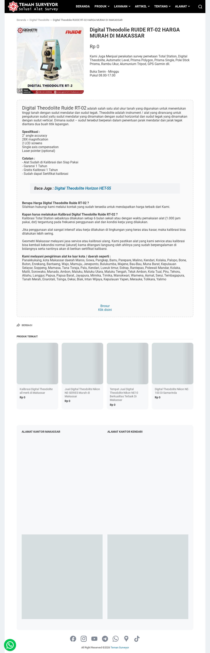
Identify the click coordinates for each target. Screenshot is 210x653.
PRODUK (101, 6)
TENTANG (161, 6)
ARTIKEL (141, 6)
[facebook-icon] (73, 639)
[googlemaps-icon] (126, 639)
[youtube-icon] (94, 639)
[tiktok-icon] (137, 639)
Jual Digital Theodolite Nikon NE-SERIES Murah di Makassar (82, 393)
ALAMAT (181, 6)
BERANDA (83, 6)
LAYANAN (120, 6)
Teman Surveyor (120, 647)
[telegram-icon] (105, 639)
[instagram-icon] (84, 639)
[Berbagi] (24, 325)
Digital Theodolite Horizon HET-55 (83, 188)
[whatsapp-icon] (116, 639)
